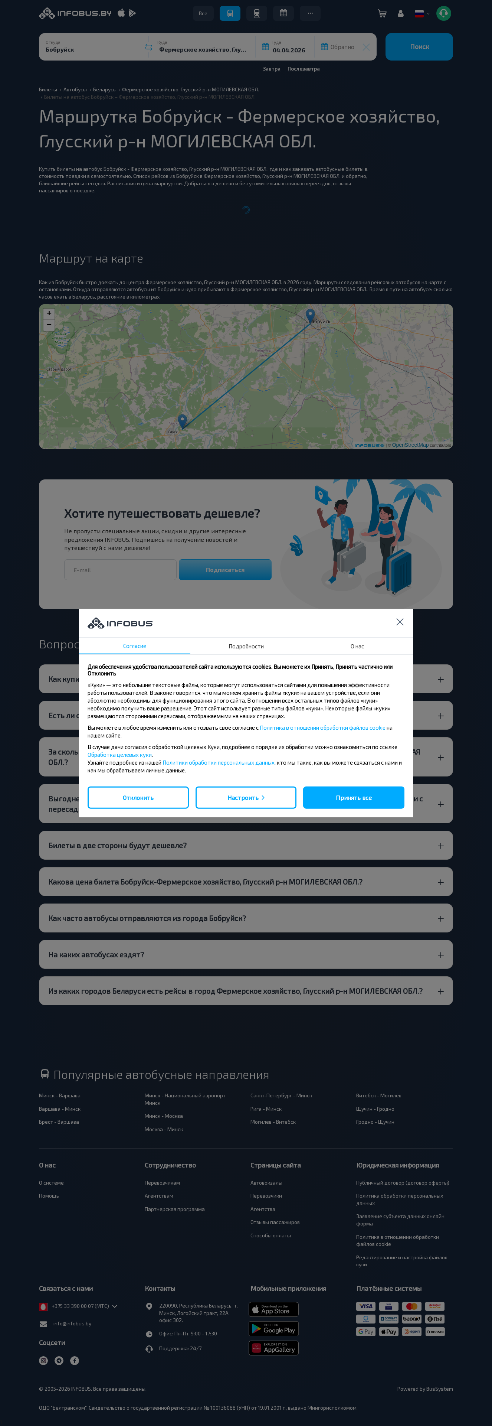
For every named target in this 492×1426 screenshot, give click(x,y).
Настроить (243, 797)
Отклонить (138, 797)
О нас (357, 645)
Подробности (246, 645)
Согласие (134, 645)
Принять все (354, 797)
